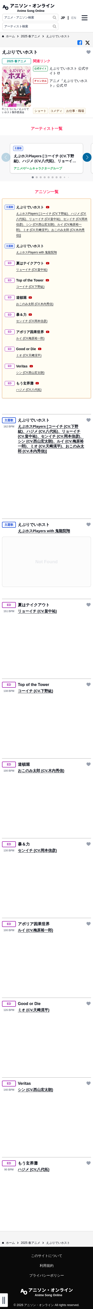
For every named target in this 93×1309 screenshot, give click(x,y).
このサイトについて (46, 1256)
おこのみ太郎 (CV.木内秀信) (34, 304)
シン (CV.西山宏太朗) (30, 372)
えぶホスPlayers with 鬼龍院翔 (36, 252)
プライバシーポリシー (46, 1275)
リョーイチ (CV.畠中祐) (31, 269)
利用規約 (47, 1266)
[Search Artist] (54, 26)
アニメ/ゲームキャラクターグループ (38, 168)
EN (73, 18)
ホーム (8, 36)
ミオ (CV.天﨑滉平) (28, 355)
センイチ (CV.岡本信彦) (31, 321)
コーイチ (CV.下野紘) (30, 286)
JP (63, 18)
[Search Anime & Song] (54, 17)
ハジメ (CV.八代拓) (28, 389)
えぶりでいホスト (58, 36)
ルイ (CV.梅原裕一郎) (30, 338)
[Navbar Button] (85, 22)
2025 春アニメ (30, 36)
